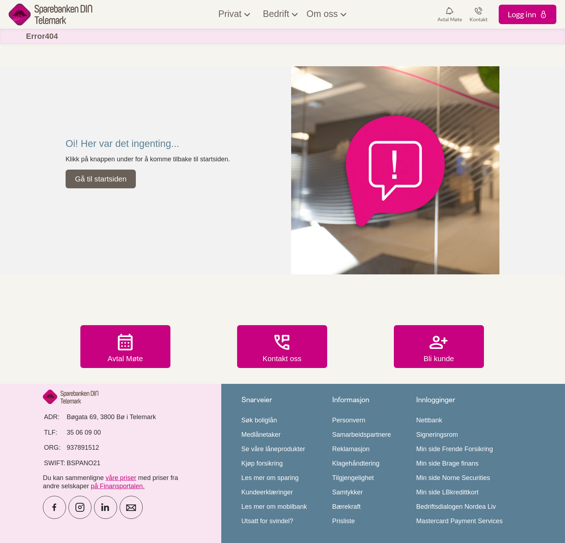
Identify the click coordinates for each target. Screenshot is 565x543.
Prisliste (343, 521)
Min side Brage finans (447, 463)
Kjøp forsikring (262, 463)
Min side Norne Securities (453, 477)
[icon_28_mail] (131, 507)
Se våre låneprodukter (273, 449)
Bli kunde (439, 346)
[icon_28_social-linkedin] (105, 507)
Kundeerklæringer (267, 492)
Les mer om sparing (270, 477)
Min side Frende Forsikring (454, 449)
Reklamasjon (351, 449)
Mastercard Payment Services (459, 521)
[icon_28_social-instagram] (80, 507)
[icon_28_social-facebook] (54, 507)
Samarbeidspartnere (361, 434)
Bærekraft (346, 506)
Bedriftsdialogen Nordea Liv (456, 506)
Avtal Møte (125, 346)
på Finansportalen (117, 486)
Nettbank (429, 420)
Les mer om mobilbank (274, 506)
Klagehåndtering (355, 463)
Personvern (348, 420)
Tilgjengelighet (353, 477)
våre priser (121, 477)
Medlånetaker (261, 434)
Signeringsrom (437, 434)
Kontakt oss (282, 346)
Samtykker (347, 492)
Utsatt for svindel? (267, 521)
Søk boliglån (259, 420)
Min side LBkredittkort (447, 492)
